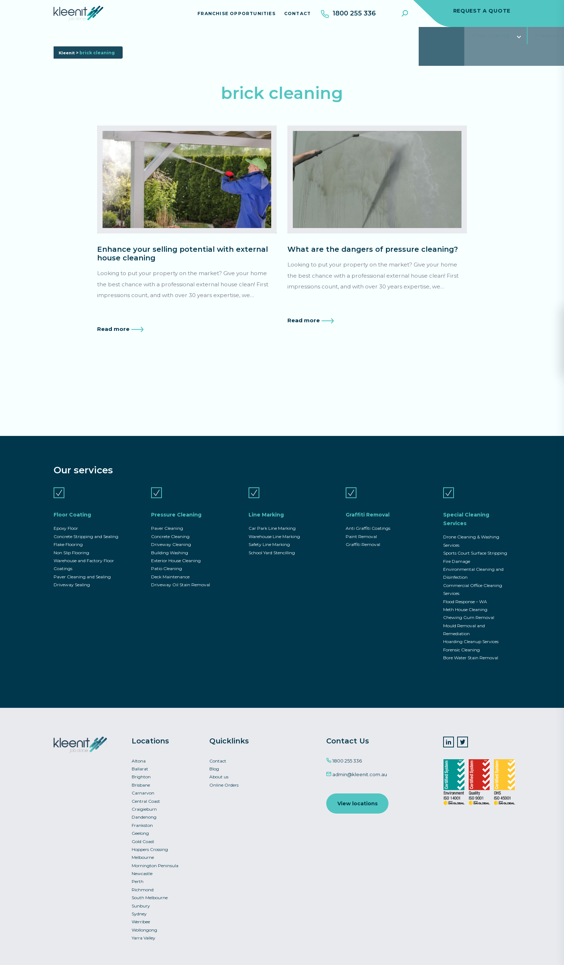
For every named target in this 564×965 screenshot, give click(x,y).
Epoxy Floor (66, 513)
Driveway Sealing (72, 572)
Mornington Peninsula (155, 861)
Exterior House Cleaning (176, 547)
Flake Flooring (68, 530)
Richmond (143, 886)
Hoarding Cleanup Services (471, 631)
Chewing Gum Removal (468, 606)
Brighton (141, 768)
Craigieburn (144, 802)
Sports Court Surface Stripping (475, 539)
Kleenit (68, 64)
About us (218, 768)
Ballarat (140, 760)
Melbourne (143, 853)
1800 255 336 (344, 752)
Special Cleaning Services (358, 41)
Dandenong (144, 811)
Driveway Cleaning (171, 530)
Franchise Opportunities (232, 16)
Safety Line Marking (269, 530)
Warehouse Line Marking (274, 522)
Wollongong (144, 929)
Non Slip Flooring (71, 539)
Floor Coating (78, 41)
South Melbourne (150, 895)
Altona (139, 752)
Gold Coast (143, 836)
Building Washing (169, 539)
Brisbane (141, 777)
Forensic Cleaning (461, 640)
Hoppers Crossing (150, 844)
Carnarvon (143, 785)
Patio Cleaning (166, 556)
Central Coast (146, 794)
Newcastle (142, 870)
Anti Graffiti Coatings (368, 513)
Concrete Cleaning (170, 522)
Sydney (139, 912)
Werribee (141, 920)
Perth (138, 878)
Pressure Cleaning (146, 41)
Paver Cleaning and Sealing (82, 564)
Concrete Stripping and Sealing (86, 522)
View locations (358, 795)
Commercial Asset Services (455, 41)
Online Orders (223, 777)
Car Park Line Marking (272, 513)
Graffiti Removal (276, 41)
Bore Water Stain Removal (470, 648)
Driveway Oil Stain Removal (180, 572)
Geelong (140, 827)
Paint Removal (361, 522)
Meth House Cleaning (465, 598)
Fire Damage (456, 548)
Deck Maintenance (170, 564)
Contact (293, 16)
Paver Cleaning (167, 513)
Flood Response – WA (465, 590)
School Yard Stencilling (272, 539)
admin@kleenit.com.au (356, 766)
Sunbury (141, 903)
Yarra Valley (143, 937)
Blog (214, 760)
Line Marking (213, 41)
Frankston (142, 819)
